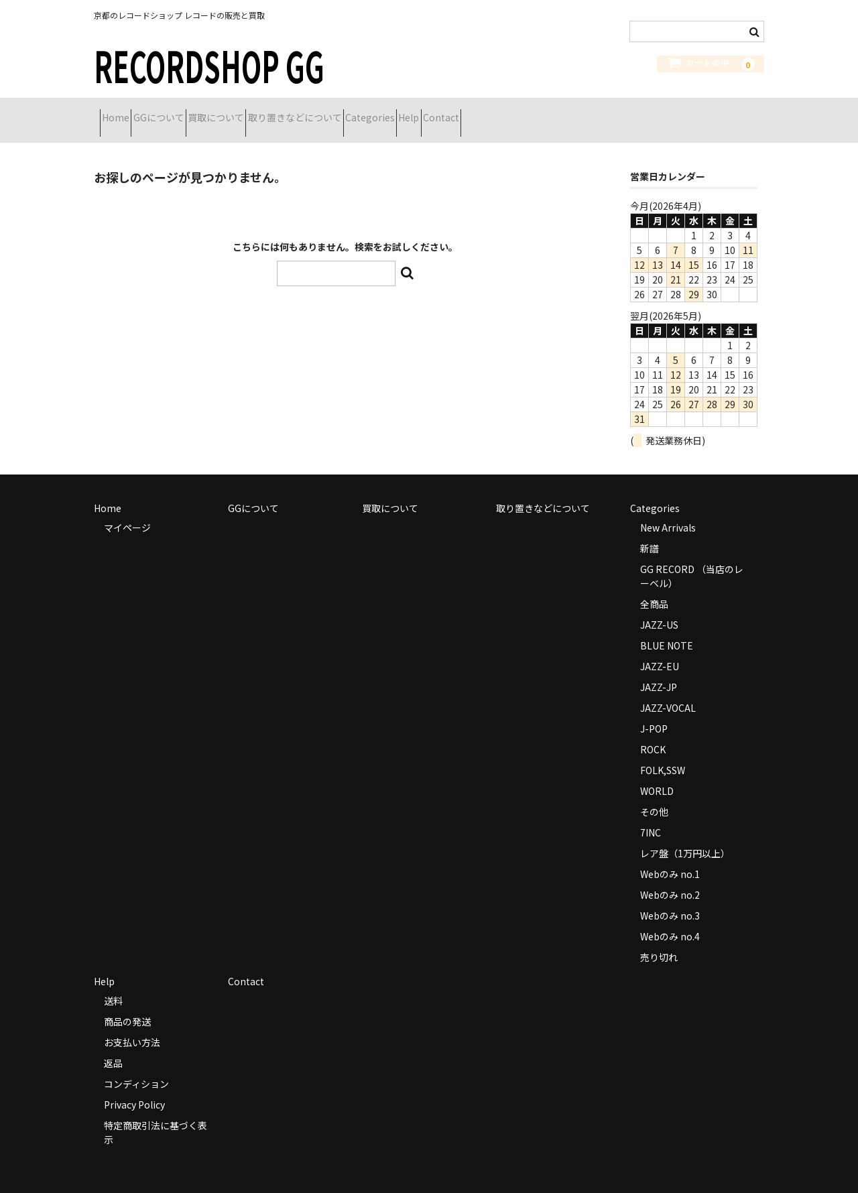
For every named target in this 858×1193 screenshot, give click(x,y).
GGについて (188, 112)
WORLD (657, 773)
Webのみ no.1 (670, 856)
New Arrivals (668, 510)
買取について (269, 112)
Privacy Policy (134, 1087)
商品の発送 (127, 1004)
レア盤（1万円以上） (685, 835)
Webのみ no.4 (670, 919)
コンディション (136, 1066)
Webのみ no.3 (670, 898)
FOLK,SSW (662, 752)
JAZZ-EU (659, 648)
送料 (113, 983)
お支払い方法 (132, 1024)
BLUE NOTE (666, 628)
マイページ (127, 510)
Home (121, 112)
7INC (650, 815)
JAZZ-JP (658, 669)
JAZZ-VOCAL (668, 690)
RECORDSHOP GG (209, 65)
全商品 (654, 586)
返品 (113, 1045)
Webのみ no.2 (670, 877)
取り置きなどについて (372, 112)
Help (534, 112)
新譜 (649, 531)
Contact (590, 112)
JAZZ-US (659, 607)
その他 (654, 794)
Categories (471, 112)
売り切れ (659, 939)
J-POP (654, 711)
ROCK (653, 732)
